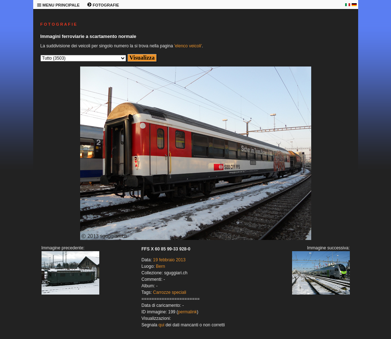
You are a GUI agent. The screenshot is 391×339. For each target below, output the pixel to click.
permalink (187, 311)
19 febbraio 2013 (169, 259)
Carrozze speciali (169, 292)
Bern (160, 266)
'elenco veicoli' (188, 45)
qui (161, 324)
